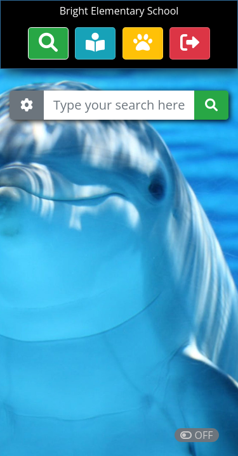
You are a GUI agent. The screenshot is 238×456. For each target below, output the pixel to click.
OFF (196, 435)
